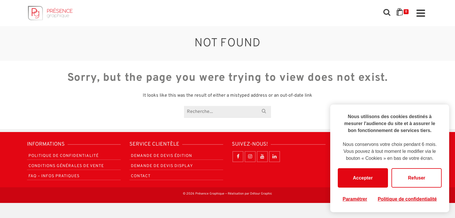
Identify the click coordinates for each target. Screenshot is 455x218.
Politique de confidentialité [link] (407, 199)
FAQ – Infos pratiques (54, 176)
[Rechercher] (386, 13)
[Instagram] (250, 156)
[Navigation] (421, 13)
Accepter (363, 177)
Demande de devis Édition (161, 155)
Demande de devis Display (162, 166)
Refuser (416, 177)
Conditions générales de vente (66, 166)
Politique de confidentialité (63, 155)
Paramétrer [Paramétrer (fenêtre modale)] (355, 199)
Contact (141, 176)
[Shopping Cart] (403, 13)
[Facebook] (237, 156)
